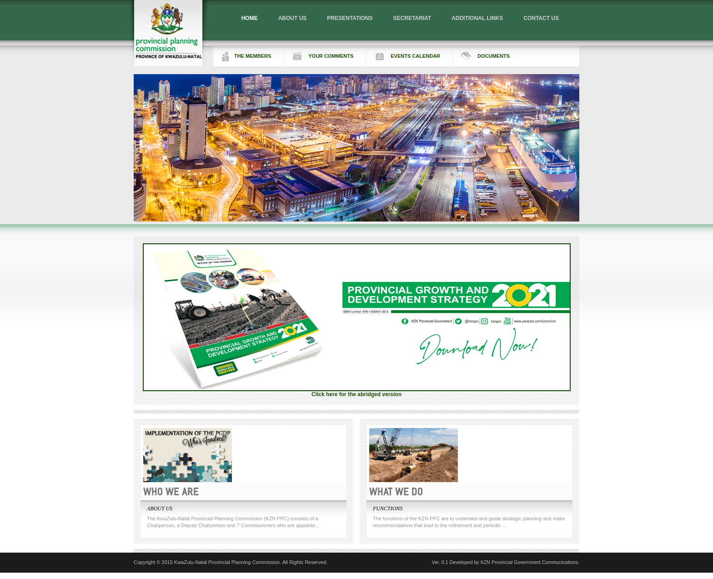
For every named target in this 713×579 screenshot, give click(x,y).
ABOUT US (292, 18)
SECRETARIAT (412, 18)
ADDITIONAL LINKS (477, 18)
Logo (168, 33)
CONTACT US (541, 18)
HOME (249, 18)
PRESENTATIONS (349, 18)
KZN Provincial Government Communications (529, 562)
